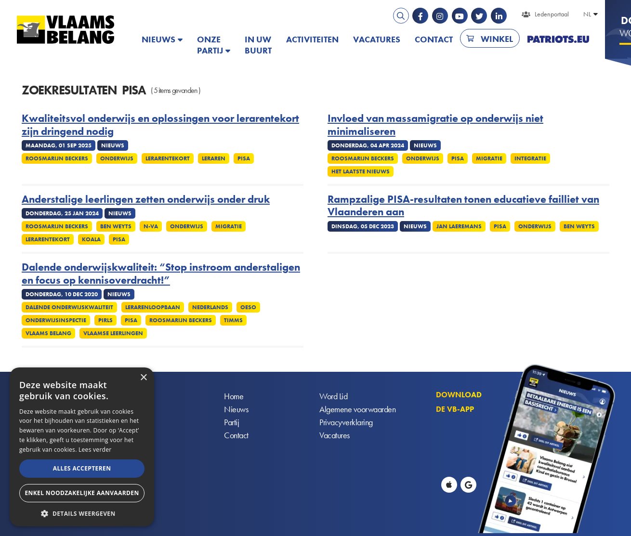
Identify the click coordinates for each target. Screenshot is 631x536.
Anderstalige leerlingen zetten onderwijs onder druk (146, 199)
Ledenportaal (552, 14)
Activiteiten (312, 39)
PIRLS (105, 320)
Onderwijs (116, 158)
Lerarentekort (167, 158)
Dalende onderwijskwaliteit (69, 307)
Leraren (213, 158)
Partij (231, 422)
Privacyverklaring (346, 422)
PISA (243, 158)
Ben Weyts (115, 226)
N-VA (151, 226)
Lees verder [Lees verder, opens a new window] (95, 449)
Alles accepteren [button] (82, 468)
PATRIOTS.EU (558, 39)
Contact (434, 39)
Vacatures (376, 39)
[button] (82, 513)
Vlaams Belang (48, 333)
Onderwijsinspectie (56, 320)
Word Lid (333, 396)
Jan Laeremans (459, 226)
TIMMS (233, 320)
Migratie (489, 158)
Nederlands (210, 307)
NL (587, 14)
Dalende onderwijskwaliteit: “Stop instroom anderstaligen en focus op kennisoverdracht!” (161, 274)
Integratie (530, 158)
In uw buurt (258, 45)
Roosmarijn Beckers (57, 158)
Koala (91, 239)
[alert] (82, 446)
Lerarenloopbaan (152, 307)
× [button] (143, 377)
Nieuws (158, 39)
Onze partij (210, 45)
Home (233, 396)
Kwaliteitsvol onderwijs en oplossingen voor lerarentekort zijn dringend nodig (160, 125)
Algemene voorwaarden (357, 409)
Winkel (497, 38)
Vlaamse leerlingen (113, 333)
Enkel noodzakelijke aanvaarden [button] (82, 493)
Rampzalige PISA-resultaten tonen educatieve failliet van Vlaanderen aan (463, 206)
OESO (248, 307)
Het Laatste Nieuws (360, 171)
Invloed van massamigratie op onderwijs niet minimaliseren (435, 125)
